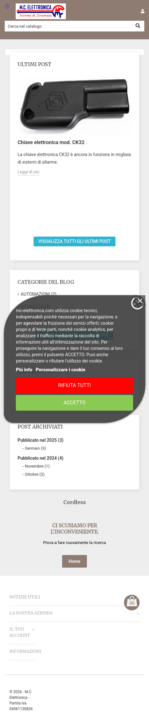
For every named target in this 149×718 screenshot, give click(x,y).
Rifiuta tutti (74, 385)
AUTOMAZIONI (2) (38, 294)
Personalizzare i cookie (60, 370)
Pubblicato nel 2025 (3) (40, 440)
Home (75, 561)
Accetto (74, 403)
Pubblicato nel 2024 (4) (40, 458)
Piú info (24, 370)
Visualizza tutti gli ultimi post (74, 241)
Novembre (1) (37, 466)
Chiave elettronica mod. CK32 (51, 142)
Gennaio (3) (35, 448)
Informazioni (25, 651)
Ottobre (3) (35, 474)
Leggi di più (28, 171)
